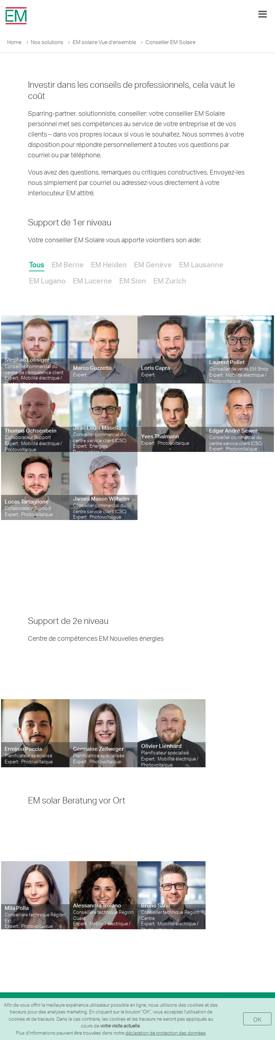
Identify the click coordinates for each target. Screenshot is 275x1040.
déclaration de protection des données (165, 1033)
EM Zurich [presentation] (169, 280)
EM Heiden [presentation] (109, 264)
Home (14, 42)
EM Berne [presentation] (68, 264)
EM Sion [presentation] (132, 280)
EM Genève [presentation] (153, 264)
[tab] (36, 263)
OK (257, 1019)
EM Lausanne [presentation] (201, 264)
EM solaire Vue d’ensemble (104, 42)
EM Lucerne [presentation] (92, 280)
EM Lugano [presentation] (47, 280)
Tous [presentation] (36, 264)
